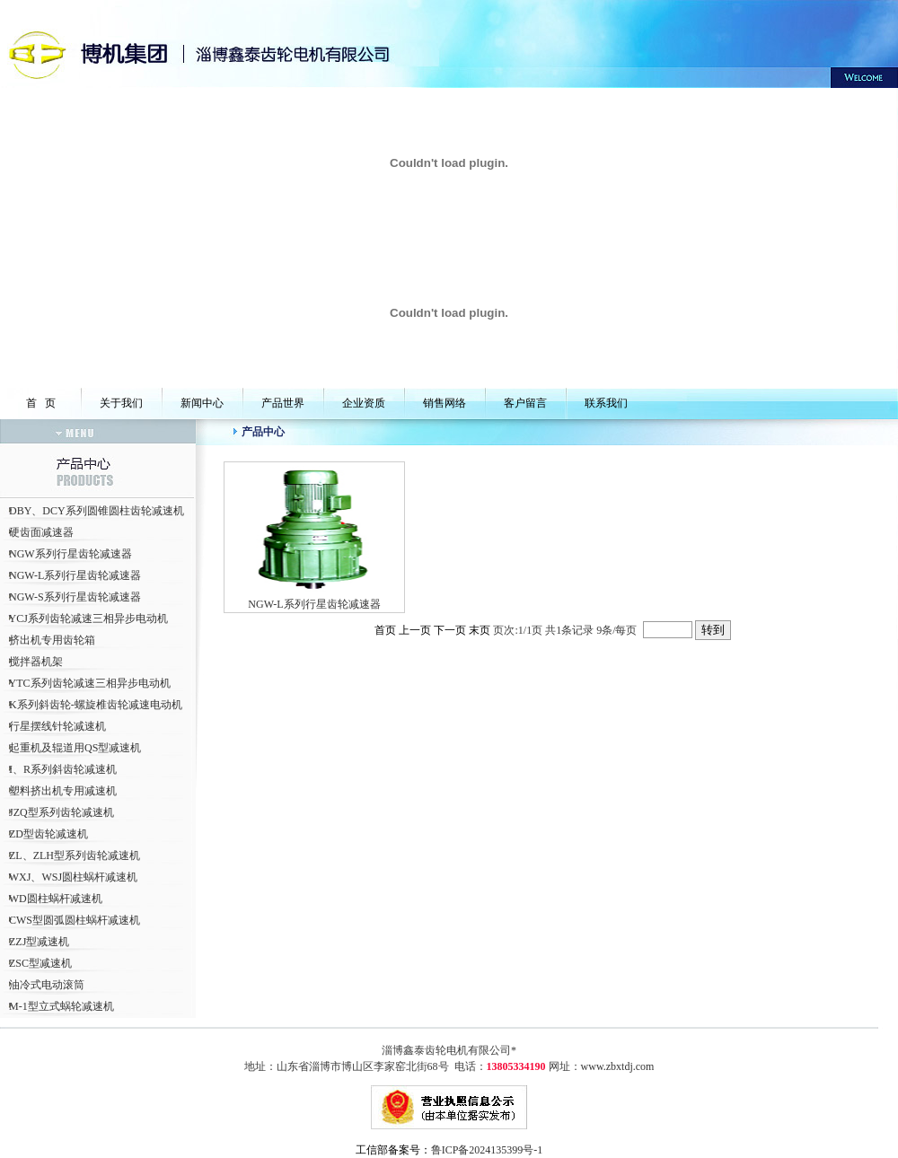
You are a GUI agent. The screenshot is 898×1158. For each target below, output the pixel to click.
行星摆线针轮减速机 (57, 726)
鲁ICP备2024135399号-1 (487, 1150)
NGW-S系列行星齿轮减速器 (75, 597)
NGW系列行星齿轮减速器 (70, 554)
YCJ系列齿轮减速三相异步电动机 (88, 618)
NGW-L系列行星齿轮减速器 (75, 575)
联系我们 (606, 403)
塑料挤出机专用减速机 (63, 791)
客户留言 (525, 403)
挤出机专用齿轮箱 (52, 640)
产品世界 (282, 403)
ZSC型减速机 (40, 963)
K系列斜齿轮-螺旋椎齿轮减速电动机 (95, 704)
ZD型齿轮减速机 (48, 834)
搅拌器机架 (36, 661)
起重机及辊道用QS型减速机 (75, 747)
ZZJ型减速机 (39, 941)
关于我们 (121, 403)
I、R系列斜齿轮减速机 (63, 769)
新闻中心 (202, 403)
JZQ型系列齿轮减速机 (61, 812)
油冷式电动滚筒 (46, 984)
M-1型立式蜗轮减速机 (61, 1006)
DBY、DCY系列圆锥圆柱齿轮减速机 (96, 510)
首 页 (41, 403)
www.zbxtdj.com (618, 1066)
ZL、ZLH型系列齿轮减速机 (74, 855)
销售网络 (444, 403)
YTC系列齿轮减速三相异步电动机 (90, 683)
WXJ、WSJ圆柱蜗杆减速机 (73, 877)
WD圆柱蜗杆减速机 (55, 898)
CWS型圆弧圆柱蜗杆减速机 (74, 920)
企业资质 (363, 403)
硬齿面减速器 (41, 532)
